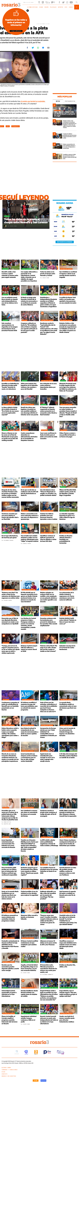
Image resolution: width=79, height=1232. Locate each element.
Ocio (66, 7)
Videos (71, 7)
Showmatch (15, 126)
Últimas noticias (32, 7)
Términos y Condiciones (9, 1069)
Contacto (4, 1074)
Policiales (53, 7)
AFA (8, 126)
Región (46, 7)
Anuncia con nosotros (9, 1076)
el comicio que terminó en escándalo (33, 101)
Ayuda (3, 1072)
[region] (39, 16)
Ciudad (41, 7)
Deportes (60, 7)
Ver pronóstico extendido (64, 242)
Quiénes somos (6, 1067)
